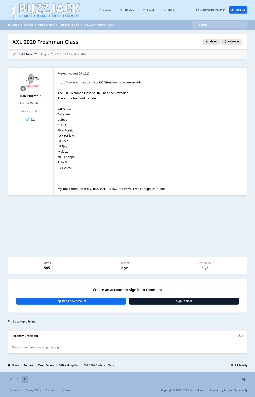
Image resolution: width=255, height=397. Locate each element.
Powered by (228, 390)
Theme (15, 390)
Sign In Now (184, 301)
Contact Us (52, 390)
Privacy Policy (33, 390)
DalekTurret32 (28, 54)
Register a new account (71, 301)
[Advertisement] (127, 226)
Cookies (67, 390)
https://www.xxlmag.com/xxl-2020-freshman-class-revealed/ (99, 82)
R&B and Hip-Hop (76, 54)
